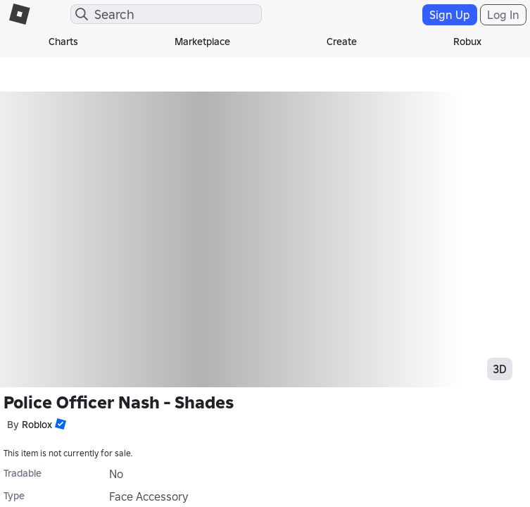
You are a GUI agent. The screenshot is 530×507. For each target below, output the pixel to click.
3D (500, 369)
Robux (467, 41)
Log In (503, 15)
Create (342, 41)
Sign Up (449, 15)
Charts (63, 41)
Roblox (37, 424)
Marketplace (202, 41)
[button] (59, 424)
